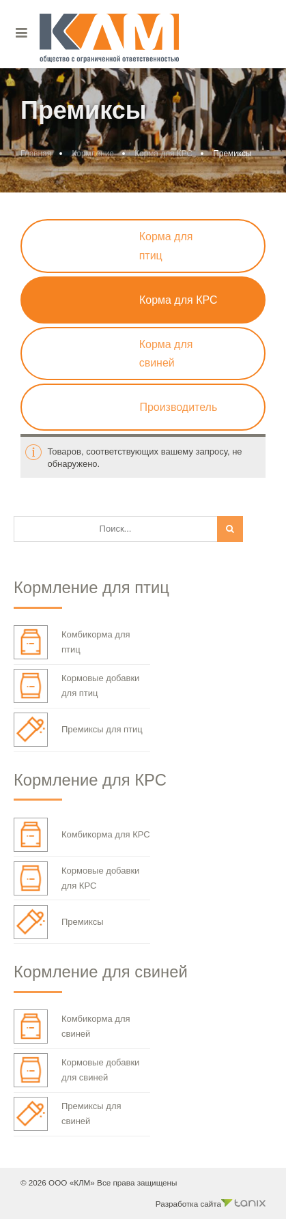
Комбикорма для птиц (72, 642)
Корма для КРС (163, 153)
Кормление (92, 153)
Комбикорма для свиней (72, 1026)
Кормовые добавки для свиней (76, 1070)
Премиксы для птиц (78, 730)
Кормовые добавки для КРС (76, 878)
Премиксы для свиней (67, 1114)
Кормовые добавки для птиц (76, 686)
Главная (35, 153)
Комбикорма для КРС (82, 835)
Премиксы (59, 922)
